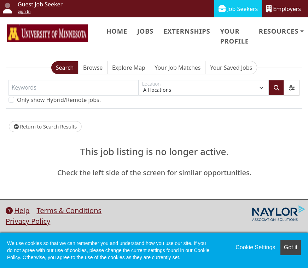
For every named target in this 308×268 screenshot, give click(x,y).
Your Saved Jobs (231, 68)
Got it (290, 247)
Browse (93, 68)
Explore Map (128, 68)
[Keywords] (73, 88)
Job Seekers (238, 8)
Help (18, 210)
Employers (283, 8)
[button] (292, 88)
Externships (186, 31)
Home (116, 31)
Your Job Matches (178, 68)
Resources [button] (278, 31)
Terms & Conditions (69, 210)
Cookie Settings (255, 247)
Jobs (145, 31)
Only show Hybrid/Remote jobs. (59, 100)
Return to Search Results (45, 126)
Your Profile (234, 36)
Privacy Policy (28, 221)
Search (65, 68)
